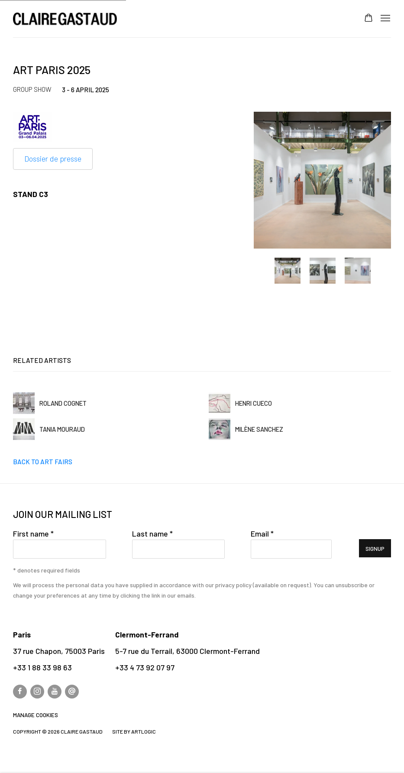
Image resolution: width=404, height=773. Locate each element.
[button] (288, 271)
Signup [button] (375, 548)
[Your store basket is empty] (368, 18)
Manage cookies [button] (35, 715)
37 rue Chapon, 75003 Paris (59, 651)
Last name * (152, 533)
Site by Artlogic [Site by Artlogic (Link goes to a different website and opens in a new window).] (134, 731)
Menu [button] (384, 18)
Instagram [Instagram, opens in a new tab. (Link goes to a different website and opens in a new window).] (37, 692)
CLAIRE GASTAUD (65, 19)
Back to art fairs (42, 462)
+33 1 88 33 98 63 (42, 667)
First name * (33, 533)
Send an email (72, 692)
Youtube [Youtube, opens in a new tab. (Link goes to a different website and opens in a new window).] (54, 692)
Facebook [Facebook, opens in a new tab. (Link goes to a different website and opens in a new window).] (20, 692)
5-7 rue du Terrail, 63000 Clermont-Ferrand (187, 651)
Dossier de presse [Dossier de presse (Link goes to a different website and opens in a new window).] (52, 158)
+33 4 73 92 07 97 (145, 667)
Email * (262, 533)
